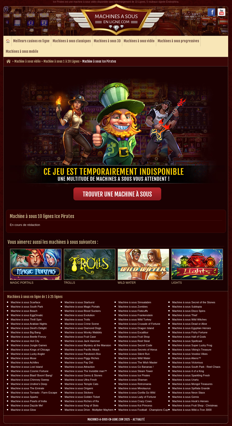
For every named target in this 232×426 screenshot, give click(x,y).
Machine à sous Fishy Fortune (189, 332)
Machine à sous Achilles (25, 362)
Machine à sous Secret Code (135, 345)
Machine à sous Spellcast (187, 341)
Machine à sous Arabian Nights (29, 323)
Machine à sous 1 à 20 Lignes (61, 61)
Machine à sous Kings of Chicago (30, 349)
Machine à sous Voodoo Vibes (190, 353)
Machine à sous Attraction (80, 366)
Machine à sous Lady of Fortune (137, 396)
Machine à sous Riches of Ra (82, 401)
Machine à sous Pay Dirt (79, 362)
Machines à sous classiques (72, 41)
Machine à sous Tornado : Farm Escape (34, 392)
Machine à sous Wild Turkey (134, 319)
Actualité (139, 419)
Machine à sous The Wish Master (137, 362)
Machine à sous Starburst (79, 302)
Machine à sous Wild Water (134, 358)
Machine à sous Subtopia (187, 306)
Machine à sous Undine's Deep (29, 384)
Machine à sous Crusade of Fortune (139, 323)
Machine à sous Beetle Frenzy (28, 336)
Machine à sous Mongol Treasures (192, 384)
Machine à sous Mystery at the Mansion (88, 345)
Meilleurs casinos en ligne (31, 41)
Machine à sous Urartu (185, 379)
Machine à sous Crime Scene (82, 323)
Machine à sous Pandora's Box (83, 353)
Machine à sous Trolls (77, 319)
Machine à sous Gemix (185, 396)
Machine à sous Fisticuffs (133, 310)
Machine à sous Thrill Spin (26, 319)
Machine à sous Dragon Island (136, 328)
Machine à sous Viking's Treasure (191, 349)
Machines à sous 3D (107, 41)
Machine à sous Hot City (25, 341)
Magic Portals (21, 282)
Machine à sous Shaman (132, 379)
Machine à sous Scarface (25, 302)
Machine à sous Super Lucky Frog (192, 345)
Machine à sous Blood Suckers (83, 310)
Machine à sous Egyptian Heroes (191, 328)
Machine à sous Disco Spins (188, 310)
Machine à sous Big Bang (26, 332)
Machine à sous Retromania (134, 384)
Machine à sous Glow (23, 409)
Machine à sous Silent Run (134, 353)
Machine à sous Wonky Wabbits (83, 332)
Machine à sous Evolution (79, 315)
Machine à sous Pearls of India (29, 401)
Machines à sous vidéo (139, 41)
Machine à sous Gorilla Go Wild (136, 392)
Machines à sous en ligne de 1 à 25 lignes (34, 297)
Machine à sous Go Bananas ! (136, 366)
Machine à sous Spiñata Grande (191, 388)
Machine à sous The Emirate (27, 388)
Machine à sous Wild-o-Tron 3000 (192, 409)
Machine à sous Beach (24, 310)
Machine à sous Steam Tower (135, 371)
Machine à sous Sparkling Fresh (191, 375)
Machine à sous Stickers (79, 392)
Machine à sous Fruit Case (80, 336)
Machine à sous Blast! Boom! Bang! (31, 375)
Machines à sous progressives (178, 41)
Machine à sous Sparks (24, 396)
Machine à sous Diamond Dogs (83, 328)
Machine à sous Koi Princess (135, 405)
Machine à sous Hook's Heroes (190, 401)
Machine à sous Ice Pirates (134, 375)
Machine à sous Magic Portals (82, 306)
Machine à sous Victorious (187, 362)
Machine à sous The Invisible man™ (86, 371)
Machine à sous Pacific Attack (82, 349)
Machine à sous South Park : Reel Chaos (196, 366)
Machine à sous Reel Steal (134, 341)
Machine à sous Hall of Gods (189, 336)
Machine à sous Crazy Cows (135, 401)
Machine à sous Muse (23, 358)
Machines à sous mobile (22, 51)
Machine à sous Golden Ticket (82, 396)
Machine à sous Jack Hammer (82, 341)
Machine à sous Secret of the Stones (193, 302)
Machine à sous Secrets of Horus (137, 349)
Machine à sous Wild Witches (189, 319)
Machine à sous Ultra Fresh (81, 379)
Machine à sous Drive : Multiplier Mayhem (89, 409)
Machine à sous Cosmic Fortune (30, 371)
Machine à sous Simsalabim (134, 302)
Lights (176, 282)
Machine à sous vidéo (27, 61)
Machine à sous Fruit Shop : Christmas (195, 405)
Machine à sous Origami (79, 388)
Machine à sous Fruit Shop (134, 336)
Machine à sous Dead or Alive (189, 323)
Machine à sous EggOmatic (27, 315)
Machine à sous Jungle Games (29, 345)
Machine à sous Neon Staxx (188, 392)
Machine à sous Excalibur (133, 332)
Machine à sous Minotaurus (134, 388)
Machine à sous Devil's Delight (28, 328)
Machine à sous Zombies (133, 306)
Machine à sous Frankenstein (135, 315)
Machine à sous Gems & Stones (83, 375)
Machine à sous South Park (27, 306)
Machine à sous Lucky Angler (28, 353)
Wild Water (127, 282)
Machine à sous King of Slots (82, 405)
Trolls (69, 282)
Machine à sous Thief (184, 315)
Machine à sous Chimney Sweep (30, 379)
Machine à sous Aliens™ (186, 358)
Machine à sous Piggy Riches (82, 358)
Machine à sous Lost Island (27, 366)
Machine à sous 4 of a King (188, 371)
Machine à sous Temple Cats (81, 384)
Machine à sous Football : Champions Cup (143, 409)
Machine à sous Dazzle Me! (27, 405)
